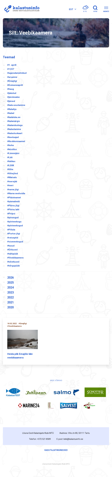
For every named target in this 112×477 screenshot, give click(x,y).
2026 (10, 277)
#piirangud (13, 217)
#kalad (10, 113)
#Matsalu (12, 177)
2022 (10, 297)
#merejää (12, 181)
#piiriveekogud (15, 225)
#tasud (10, 245)
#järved (11, 101)
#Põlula (11, 229)
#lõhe (10, 169)
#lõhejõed (12, 173)
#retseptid (12, 237)
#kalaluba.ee (13, 117)
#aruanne (12, 77)
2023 (10, 292)
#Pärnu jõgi (13, 205)
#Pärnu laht (13, 209)
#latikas (11, 161)
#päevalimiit (13, 201)
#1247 (10, 69)
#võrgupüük (13, 265)
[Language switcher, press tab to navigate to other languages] (72, 9)
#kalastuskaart (14, 133)
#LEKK (10, 165)
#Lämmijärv (13, 153)
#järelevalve (13, 97)
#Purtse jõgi (13, 233)
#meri (10, 185)
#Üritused (12, 249)
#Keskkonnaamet (16, 141)
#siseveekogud (15, 241)
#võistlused (13, 261)
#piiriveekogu (14, 221)
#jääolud (11, 93)
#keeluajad (13, 137)
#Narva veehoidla (16, 193)
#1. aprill (11, 65)
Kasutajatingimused (56, 450)
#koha (10, 145)
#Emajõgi (12, 81)
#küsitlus (12, 149)
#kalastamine (14, 129)
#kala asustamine (16, 105)
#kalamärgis (13, 121)
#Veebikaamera (15, 257)
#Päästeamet (14, 197)
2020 (10, 307)
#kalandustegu (15, 125)
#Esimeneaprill (15, 85)
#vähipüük (12, 253)
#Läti (10, 157)
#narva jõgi (13, 189)
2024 (10, 287)
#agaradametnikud (17, 73)
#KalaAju (11, 109)
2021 (10, 302)
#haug (10, 89)
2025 (10, 282)
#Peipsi (11, 213)
